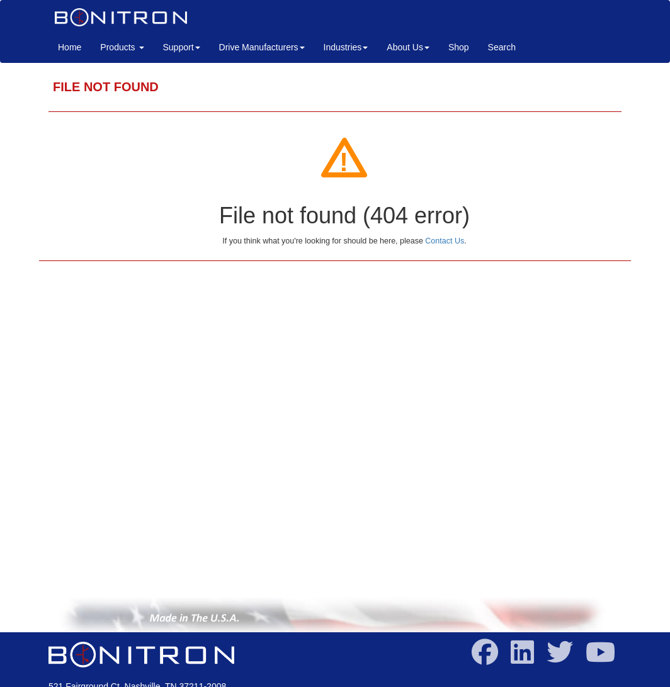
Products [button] (122, 47)
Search (502, 47)
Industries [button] (346, 47)
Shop (458, 47)
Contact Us (444, 241)
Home (74, 46)
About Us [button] (408, 47)
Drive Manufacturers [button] (262, 47)
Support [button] (181, 47)
